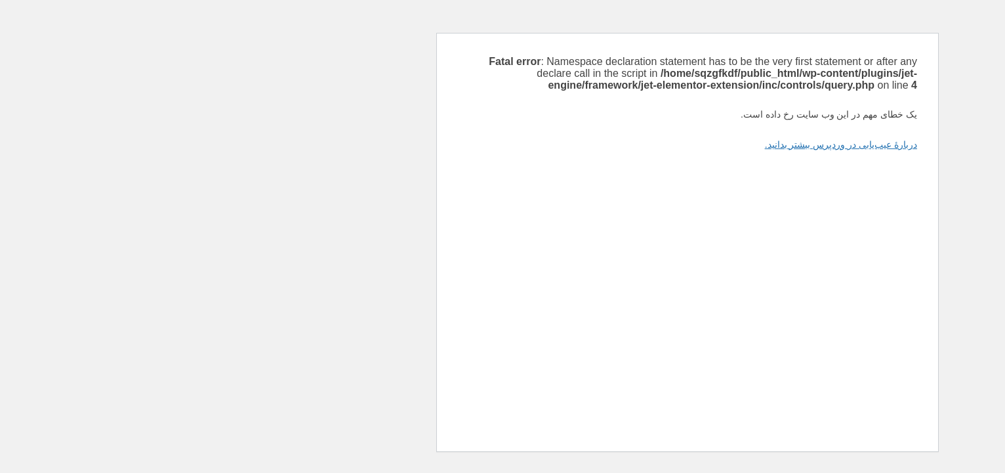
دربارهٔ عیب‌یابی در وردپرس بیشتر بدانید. (656, 144)
